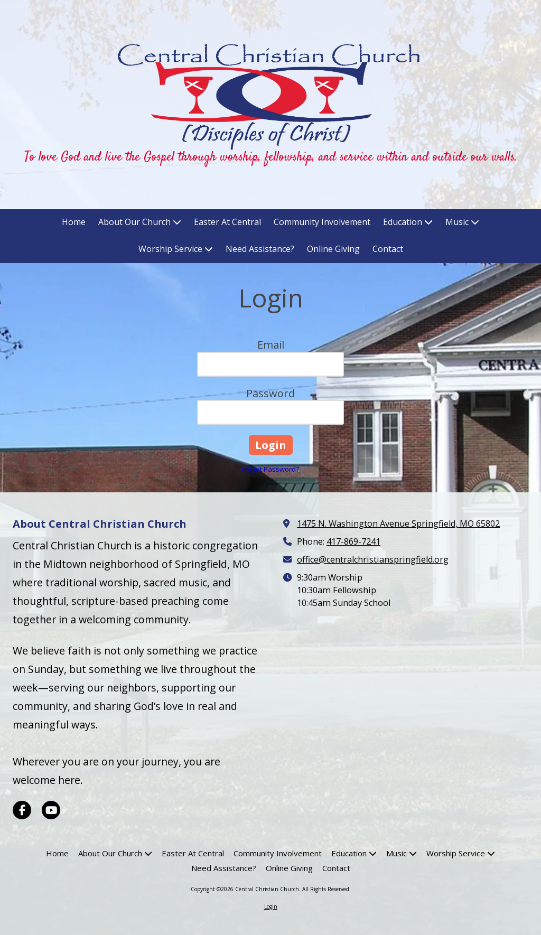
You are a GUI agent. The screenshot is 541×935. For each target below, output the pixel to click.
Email (270, 345)
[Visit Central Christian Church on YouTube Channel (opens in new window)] (51, 810)
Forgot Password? (270, 469)
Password (270, 393)
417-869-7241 (353, 541)
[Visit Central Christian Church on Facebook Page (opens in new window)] (22, 810)
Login (270, 906)
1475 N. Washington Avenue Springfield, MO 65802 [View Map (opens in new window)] (398, 523)
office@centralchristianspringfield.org (373, 559)
